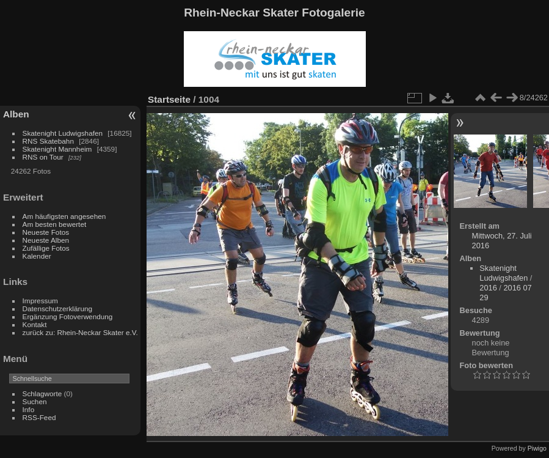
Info (29, 409)
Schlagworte (42, 393)
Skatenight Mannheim (57, 149)
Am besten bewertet (55, 224)
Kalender (37, 256)
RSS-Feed (39, 417)
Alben (16, 114)
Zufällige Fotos (46, 248)
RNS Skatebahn (48, 141)
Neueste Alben (46, 240)
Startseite (169, 99)
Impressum (40, 301)
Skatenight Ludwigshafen (63, 133)
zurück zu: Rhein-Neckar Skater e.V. (80, 332)
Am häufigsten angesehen (64, 216)
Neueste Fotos (46, 232)
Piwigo (537, 448)
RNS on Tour (43, 157)
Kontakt (35, 324)
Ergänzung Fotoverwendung (68, 316)
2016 (487, 287)
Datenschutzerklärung (57, 308)
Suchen (35, 401)
